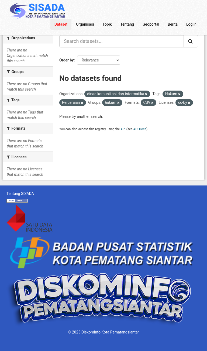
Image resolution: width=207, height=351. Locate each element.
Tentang (127, 24)
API (123, 129)
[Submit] (191, 41)
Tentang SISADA (20, 193)
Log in (191, 24)
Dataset (60, 24)
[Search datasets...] (121, 41)
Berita (173, 24)
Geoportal (151, 24)
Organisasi (85, 24)
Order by (66, 60)
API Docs (139, 129)
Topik (107, 24)
